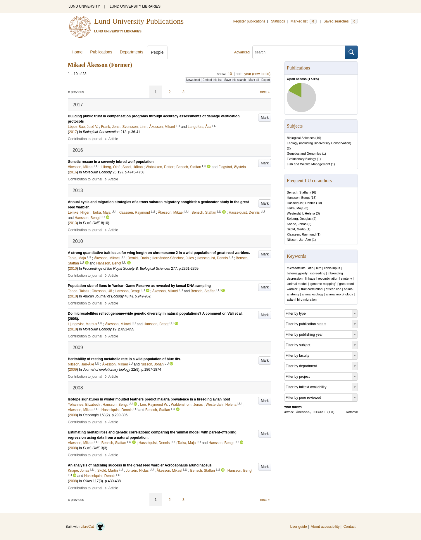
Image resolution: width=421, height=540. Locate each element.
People (157, 52)
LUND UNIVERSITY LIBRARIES (135, 6)
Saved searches (340, 21)
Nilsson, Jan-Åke (299, 239)
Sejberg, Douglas (299, 218)
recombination (328, 278)
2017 (73, 132)
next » (265, 92)
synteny (346, 278)
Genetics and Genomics (304, 153)
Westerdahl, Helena (301, 213)
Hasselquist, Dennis (301, 203)
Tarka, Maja (295, 208)
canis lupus (332, 268)
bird (318, 268)
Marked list (304, 21)
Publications (101, 52)
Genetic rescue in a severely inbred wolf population (110, 162)
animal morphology (339, 294)
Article (113, 139)
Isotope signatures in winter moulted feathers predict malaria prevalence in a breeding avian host (149, 399)
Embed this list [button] (212, 79)
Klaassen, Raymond (301, 234)
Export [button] (265, 79)
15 (313, 197)
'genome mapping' (323, 283)
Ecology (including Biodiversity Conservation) (319, 143)
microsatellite (296, 268)
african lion (333, 289)
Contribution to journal (85, 139)
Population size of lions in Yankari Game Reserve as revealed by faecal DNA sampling (139, 286)
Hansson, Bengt (298, 197)
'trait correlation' (312, 289)
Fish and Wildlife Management (308, 164)
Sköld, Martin (296, 229)
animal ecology (312, 294)
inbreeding (317, 273)
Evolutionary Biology (301, 159)
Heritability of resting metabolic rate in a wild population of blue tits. (124, 359)
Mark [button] (265, 118)
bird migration (307, 299)
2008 (73, 415)
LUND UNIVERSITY (84, 6)
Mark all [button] (254, 79)
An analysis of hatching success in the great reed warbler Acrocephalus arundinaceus (140, 465)
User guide (298, 527)
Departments (131, 52)
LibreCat (92, 526)
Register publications (249, 21)
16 (313, 192)
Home (77, 52)
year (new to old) (257, 74)
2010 (73, 268)
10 (230, 74)
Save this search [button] (235, 79)
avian (290, 299)
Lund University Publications (139, 21)
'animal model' (297, 283)
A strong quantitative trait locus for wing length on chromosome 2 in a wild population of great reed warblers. (159, 253)
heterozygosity (297, 273)
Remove (352, 412)
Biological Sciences (301, 138)
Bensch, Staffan (298, 192)
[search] (298, 52)
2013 (73, 223)
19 (318, 138)
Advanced (242, 52)
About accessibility (325, 527)
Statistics (278, 21)
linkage (310, 278)
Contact (350, 527)
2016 (73, 172)
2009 (73, 369)
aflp (310, 268)
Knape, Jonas (296, 224)
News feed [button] (193, 79)
